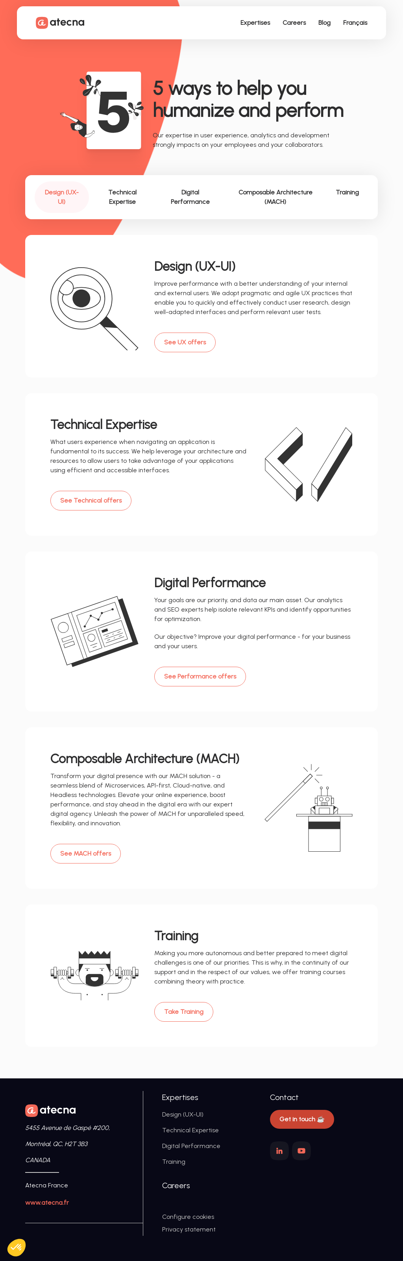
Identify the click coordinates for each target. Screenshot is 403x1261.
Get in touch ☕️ (302, 1119)
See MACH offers (85, 853)
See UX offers (185, 342)
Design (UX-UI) (182, 1114)
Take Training (183, 1011)
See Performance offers (200, 676)
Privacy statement (189, 1229)
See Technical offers (91, 500)
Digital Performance (191, 1146)
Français (355, 22)
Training (173, 1161)
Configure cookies (188, 1216)
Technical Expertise (190, 1130)
